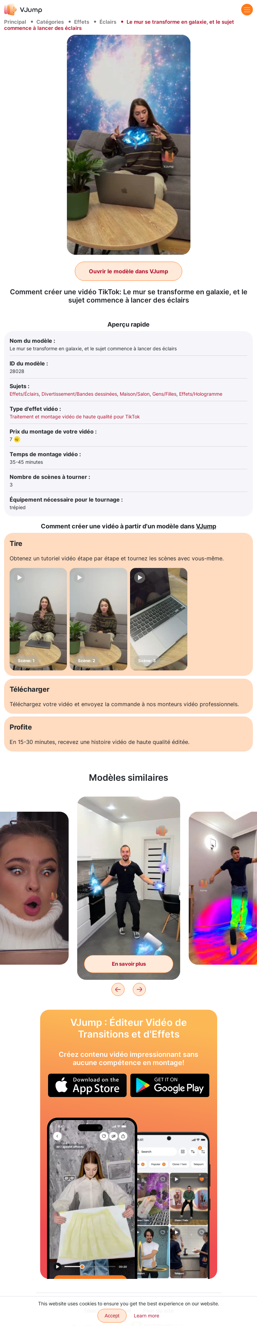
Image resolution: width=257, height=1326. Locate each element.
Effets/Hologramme (200, 394)
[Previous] (118, 989)
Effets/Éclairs (24, 394)
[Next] (139, 989)
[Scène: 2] (98, 619)
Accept (112, 1315)
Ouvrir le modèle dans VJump (128, 271)
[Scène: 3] (158, 619)
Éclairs (108, 22)
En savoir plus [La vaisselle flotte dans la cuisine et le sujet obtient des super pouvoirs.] (129, 964)
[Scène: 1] (38, 619)
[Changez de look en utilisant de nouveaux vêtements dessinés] (92, 1198)
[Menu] (247, 9)
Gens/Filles (164, 394)
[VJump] (23, 9)
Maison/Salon (135, 394)
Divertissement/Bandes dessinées (79, 394)
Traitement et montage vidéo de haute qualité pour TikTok (75, 416)
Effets (81, 22)
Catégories (50, 22)
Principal (15, 22)
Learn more (146, 1315)
